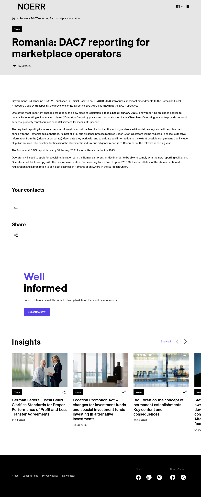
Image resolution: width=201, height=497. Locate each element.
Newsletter (68, 475)
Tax (16, 208)
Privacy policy (50, 475)
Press (15, 475)
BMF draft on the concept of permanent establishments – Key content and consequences (159, 407)
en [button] (178, 6)
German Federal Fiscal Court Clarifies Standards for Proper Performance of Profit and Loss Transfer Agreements (39, 407)
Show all (166, 341)
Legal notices (30, 475)
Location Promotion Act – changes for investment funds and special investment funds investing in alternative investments (99, 409)
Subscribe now (36, 312)
